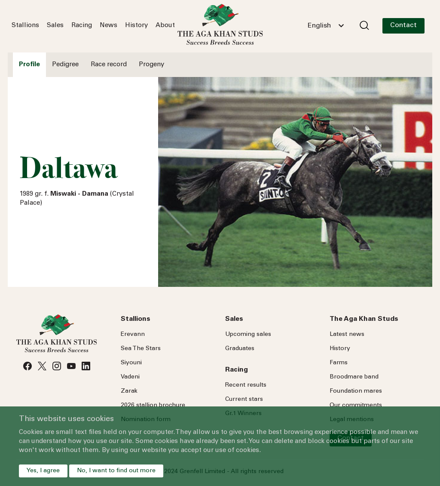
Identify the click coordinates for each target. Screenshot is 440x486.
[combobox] (325, 26)
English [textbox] (319, 25)
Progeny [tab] (151, 65)
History (136, 25)
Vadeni (130, 377)
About (165, 25)
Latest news (347, 335)
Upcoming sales (248, 335)
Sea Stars (141, 349)
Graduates (239, 349)
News (108, 25)
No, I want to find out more (116, 471)
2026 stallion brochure (153, 406)
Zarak (129, 391)
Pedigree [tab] (65, 65)
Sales (55, 25)
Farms (339, 363)
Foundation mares (356, 391)
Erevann (133, 335)
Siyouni (131, 363)
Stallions (25, 25)
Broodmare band (354, 377)
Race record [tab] (109, 65)
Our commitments (356, 406)
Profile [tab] (29, 65)
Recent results (245, 385)
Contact (403, 25)
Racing (81, 25)
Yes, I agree (43, 471)
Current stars (244, 400)
